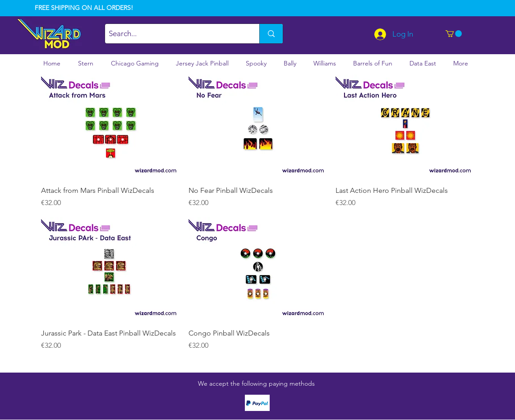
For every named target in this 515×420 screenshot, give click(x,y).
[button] (454, 33)
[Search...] (174, 33)
